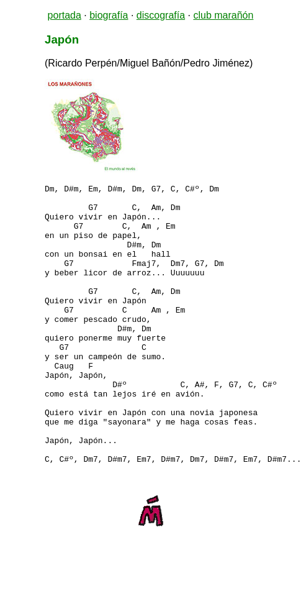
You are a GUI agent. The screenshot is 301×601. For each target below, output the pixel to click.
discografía (161, 15)
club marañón (223, 15)
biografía (108, 15)
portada (64, 15)
